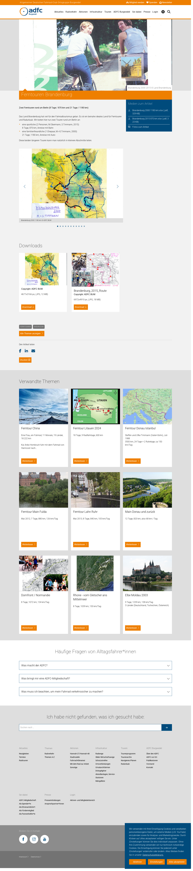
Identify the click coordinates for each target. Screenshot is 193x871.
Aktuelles (59, 12)
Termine (22, 757)
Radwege (99, 754)
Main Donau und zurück (140, 511)
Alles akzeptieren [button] (177, 862)
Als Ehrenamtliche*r (27, 807)
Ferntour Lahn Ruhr (85, 511)
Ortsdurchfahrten (103, 767)
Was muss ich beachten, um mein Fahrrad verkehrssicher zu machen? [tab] (62, 691)
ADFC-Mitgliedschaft (27, 800)
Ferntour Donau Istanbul (140, 428)
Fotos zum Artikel (140, 127)
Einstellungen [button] (156, 862)
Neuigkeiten (24, 754)
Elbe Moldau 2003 (136, 595)
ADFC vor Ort (151, 757)
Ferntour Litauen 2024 (87, 428)
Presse (147, 12)
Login (155, 12)
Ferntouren (25, 327)
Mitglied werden (135, 2)
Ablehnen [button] (137, 862)
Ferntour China (30, 428)
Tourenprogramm (128, 754)
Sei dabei (137, 12)
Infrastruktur (96, 12)
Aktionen (83, 12)
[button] (22, 351)
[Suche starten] (166, 727)
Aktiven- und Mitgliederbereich (82, 800)
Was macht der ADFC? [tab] (34, 665)
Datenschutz (36, 857)
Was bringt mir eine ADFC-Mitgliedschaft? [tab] (45, 678)
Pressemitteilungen (52, 800)
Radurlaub (39, 327)
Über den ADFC (152, 754)
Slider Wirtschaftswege (105, 757)
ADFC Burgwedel (121, 12)
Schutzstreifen (101, 761)
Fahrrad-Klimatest (77, 761)
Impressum (24, 857)
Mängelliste (100, 781)
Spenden (151, 2)
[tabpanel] (71, 186)
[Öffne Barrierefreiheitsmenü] (163, 11)
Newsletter (165, 2)
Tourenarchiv (126, 757)
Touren (107, 12)
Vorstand (150, 764)
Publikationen (152, 761)
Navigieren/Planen (128, 761)
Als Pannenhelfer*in (27, 814)
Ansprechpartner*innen (54, 804)
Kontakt (149, 767)
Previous (24, 186)
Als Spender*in (25, 804)
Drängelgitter (101, 771)
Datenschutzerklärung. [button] (153, 855)
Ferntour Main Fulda (34, 511)
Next (117, 186)
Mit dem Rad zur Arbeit (79, 764)
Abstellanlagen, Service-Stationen (105, 776)
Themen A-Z (49, 757)
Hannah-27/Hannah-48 (80, 754)
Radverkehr (71, 12)
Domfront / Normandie (35, 595)
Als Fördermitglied (26, 810)
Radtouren (23, 761)
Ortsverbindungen (103, 764)
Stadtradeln (75, 757)
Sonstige (73, 767)
